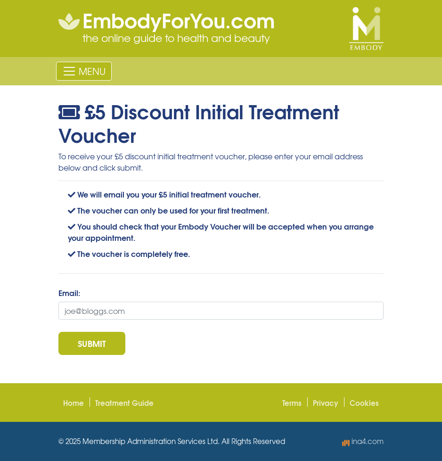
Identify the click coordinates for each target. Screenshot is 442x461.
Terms (292, 402)
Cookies (364, 402)
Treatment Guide (124, 402)
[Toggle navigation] (84, 71)
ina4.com (363, 441)
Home (73, 402)
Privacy (325, 402)
